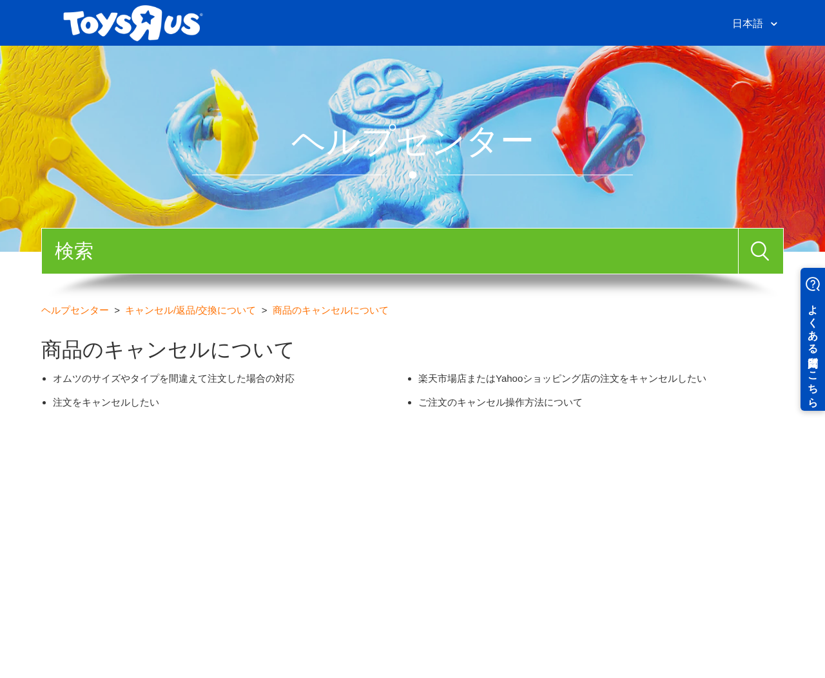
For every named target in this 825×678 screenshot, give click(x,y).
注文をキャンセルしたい (106, 402)
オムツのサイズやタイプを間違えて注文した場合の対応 (174, 378)
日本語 (749, 23)
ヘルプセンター (75, 310)
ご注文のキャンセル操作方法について (500, 402)
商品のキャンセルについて (331, 310)
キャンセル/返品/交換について (190, 310)
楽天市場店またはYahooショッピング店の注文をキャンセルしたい (562, 378)
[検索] (390, 251)
